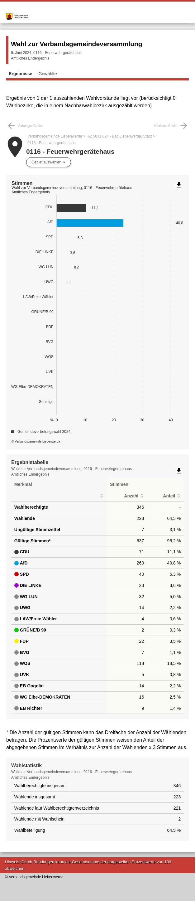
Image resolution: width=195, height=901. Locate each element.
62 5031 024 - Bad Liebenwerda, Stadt (120, 136)
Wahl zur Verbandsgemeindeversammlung (76, 43)
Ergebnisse (20, 73)
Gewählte (47, 73)
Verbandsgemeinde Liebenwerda (54, 136)
